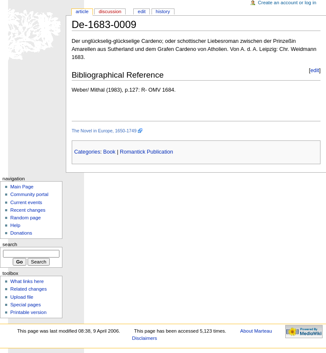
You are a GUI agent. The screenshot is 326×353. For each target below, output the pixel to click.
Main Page (22, 186)
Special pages (25, 304)
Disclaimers (144, 338)
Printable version (28, 312)
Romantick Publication (146, 152)
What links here (27, 281)
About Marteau (256, 330)
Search (10, 244)
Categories (87, 152)
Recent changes (27, 210)
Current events (26, 202)
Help (15, 225)
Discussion (109, 11)
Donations (21, 232)
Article (82, 11)
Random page (25, 217)
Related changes (28, 288)
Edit (142, 11)
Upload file (21, 297)
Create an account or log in (287, 2)
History (163, 11)
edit (314, 70)
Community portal (29, 194)
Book (109, 152)
